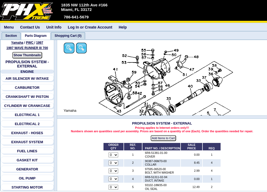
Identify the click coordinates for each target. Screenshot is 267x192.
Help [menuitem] (123, 27)
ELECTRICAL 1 (27, 115)
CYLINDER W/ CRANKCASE (27, 106)
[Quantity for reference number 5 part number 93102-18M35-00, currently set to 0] (113, 187)
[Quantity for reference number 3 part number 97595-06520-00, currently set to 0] (113, 171)
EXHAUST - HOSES (27, 133)
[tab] (11, 35)
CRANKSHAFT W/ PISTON (27, 97)
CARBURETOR (27, 88)
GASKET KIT (27, 160)
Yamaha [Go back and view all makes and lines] (17, 43)
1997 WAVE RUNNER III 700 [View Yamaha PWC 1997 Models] (27, 48)
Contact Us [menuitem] (30, 27)
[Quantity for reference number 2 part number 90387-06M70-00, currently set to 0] (113, 163)
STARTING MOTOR (27, 187)
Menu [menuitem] (9, 27)
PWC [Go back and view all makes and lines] (30, 43)
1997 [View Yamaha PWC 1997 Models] (39, 43)
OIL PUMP (27, 178)
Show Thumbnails (27, 55)
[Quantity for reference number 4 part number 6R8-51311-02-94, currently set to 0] (113, 179)
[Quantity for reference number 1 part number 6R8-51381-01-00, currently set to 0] (113, 155)
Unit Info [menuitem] (53, 27)
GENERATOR (27, 169)
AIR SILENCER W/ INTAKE (27, 79)
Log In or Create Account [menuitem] (90, 27)
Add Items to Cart (163, 138)
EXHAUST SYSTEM (27, 142)
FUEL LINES (27, 151)
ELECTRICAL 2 (27, 124)
